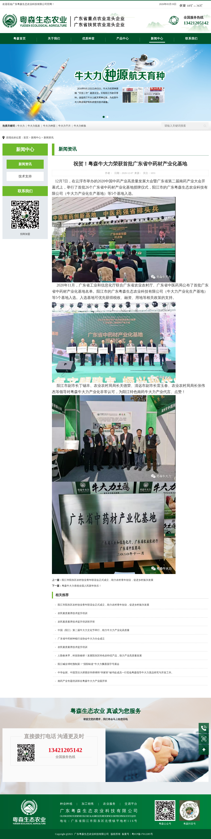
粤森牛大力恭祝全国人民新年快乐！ (76, 585)
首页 (25, 137)
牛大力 (21, 125)
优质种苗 (88, 38)
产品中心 (122, 38)
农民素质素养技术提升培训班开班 (76, 621)
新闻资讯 (49, 137)
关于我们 (54, 38)
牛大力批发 (34, 125)
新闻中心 (157, 38)
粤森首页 (19, 38)
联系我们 (191, 38)
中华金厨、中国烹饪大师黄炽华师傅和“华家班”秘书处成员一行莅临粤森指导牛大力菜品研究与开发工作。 (116, 672)
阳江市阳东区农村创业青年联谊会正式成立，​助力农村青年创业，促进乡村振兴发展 (102, 580)
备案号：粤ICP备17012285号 (137, 834)
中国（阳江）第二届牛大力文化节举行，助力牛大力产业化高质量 (93, 630)
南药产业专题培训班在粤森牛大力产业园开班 (82, 681)
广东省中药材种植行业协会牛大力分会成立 (81, 638)
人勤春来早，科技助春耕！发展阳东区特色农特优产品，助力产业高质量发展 (100, 655)
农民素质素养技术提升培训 (72, 613)
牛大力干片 (64, 125)
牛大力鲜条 (80, 125)
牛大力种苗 (49, 125)
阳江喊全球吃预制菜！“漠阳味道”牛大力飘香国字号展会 (88, 664)
